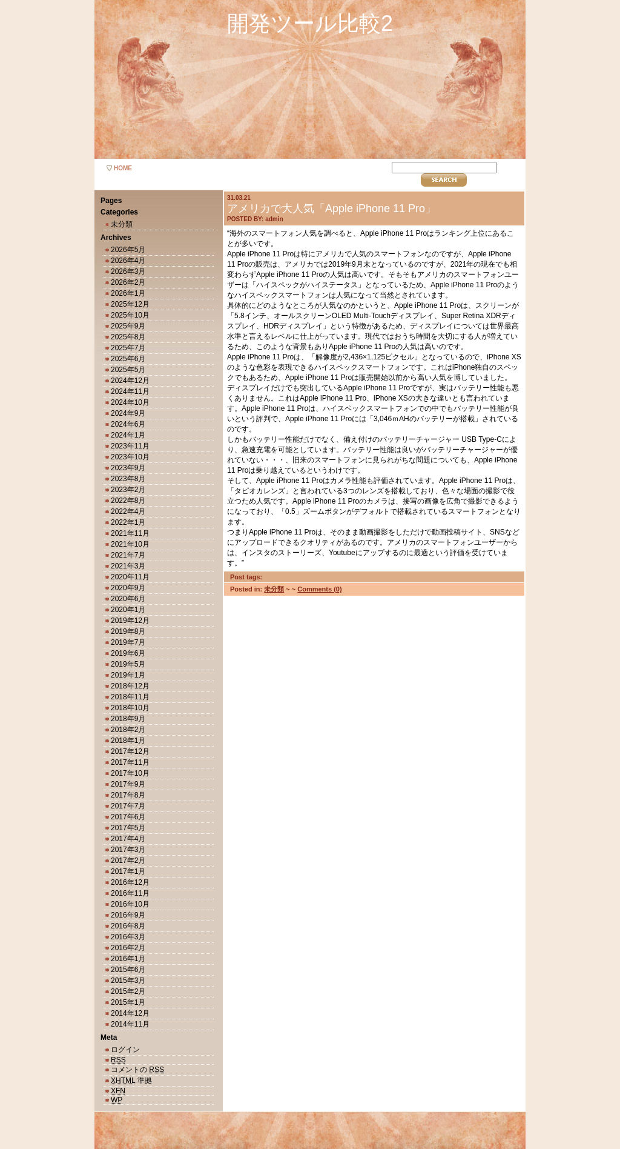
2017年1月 (128, 871)
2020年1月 (128, 609)
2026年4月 (128, 260)
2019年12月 (130, 620)
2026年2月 (128, 282)
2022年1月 (128, 522)
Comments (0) (319, 589)
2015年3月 (128, 980)
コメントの (137, 1069)
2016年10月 (130, 904)
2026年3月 (128, 271)
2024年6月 (128, 424)
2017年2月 (128, 860)
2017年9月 (128, 784)
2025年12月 (130, 304)
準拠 (131, 1080)
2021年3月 (128, 566)
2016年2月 (128, 948)
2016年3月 (128, 937)
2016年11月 (130, 893)
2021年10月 (130, 544)
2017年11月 (130, 762)
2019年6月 (128, 653)
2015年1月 (128, 1002)
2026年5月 (128, 249)
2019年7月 (128, 642)
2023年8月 (128, 479)
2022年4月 (128, 511)
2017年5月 (128, 828)
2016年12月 (130, 882)
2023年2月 (128, 489)
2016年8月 (128, 926)
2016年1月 (128, 958)
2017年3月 (128, 849)
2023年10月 (130, 457)
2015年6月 (128, 969)
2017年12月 (130, 751)
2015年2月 (128, 991)
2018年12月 (130, 686)
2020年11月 (130, 577)
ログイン (125, 1049)
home (123, 168)
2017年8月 (128, 795)
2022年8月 (128, 500)
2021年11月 (130, 533)
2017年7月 (128, 806)
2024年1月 (128, 435)
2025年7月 (128, 348)
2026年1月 (128, 293)
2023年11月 (130, 446)
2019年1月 (128, 675)
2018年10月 (130, 708)
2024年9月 (128, 413)
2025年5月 (128, 369)
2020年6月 (128, 598)
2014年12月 (130, 1013)
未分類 (122, 224)
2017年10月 (130, 773)
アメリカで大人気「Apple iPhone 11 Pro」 (331, 208)
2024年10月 (130, 402)
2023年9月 (128, 468)
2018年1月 (128, 740)
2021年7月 (128, 555)
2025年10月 (130, 315)
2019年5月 (128, 664)
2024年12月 (130, 380)
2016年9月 (128, 915)
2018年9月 (128, 718)
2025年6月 (128, 359)
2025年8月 (128, 337)
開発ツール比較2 (310, 23)
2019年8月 (128, 631)
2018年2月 (128, 729)
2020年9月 (128, 588)
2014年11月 (130, 1024)
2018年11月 (130, 697)
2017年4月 (128, 838)
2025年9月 (128, 326)
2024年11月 (130, 391)
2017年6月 (128, 817)
